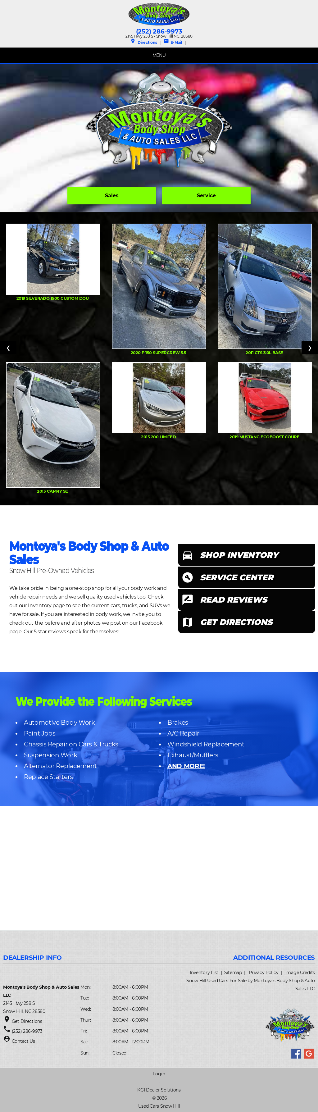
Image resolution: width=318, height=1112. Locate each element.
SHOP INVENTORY (239, 555)
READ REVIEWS (233, 600)
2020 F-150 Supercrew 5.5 (159, 352)
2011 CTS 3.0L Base (265, 352)
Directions (143, 42)
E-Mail (172, 42)
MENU (159, 55)
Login (159, 1074)
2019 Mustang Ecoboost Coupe (264, 436)
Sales (112, 195)
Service (206, 195)
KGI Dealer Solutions (158, 1090)
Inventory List (204, 972)
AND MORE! (186, 766)
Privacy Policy (263, 972)
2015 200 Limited (159, 436)
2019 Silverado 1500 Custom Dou (53, 298)
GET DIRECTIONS (236, 622)
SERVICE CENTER (236, 577)
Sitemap (233, 972)
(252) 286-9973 (159, 31)
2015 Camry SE (53, 491)
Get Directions (27, 1021)
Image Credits (300, 972)
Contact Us (23, 1041)
